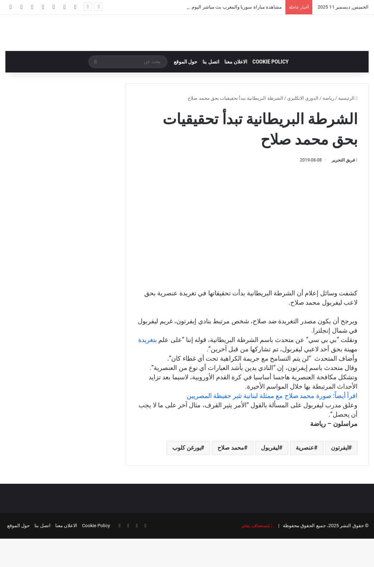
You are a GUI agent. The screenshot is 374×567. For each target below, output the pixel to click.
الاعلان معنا (235, 90)
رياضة (328, 126)
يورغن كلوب (186, 476)
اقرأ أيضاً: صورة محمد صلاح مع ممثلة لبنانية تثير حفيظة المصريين (272, 424)
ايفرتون (340, 476)
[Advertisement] (247, 264)
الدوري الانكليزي (302, 126)
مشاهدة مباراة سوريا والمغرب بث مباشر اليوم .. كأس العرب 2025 (217, 7)
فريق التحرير (343, 188)
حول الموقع (185, 90)
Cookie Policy (270, 90)
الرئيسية (347, 126)
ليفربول (270, 476)
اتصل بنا (210, 90)
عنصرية (305, 476)
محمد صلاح (231, 476)
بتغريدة (147, 368)
